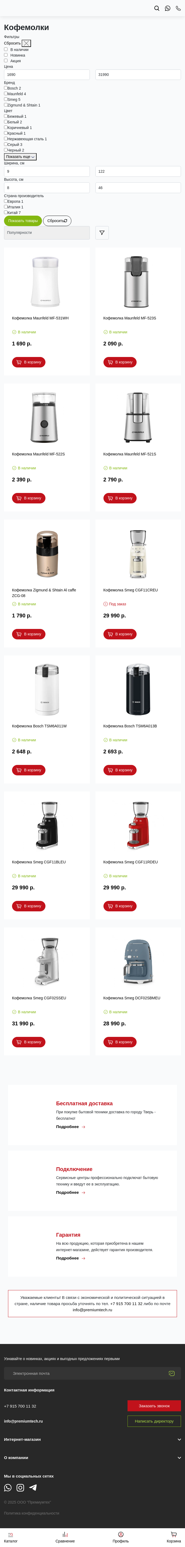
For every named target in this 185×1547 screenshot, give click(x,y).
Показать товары (23, 221)
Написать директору (154, 1421)
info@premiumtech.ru (92, 1309)
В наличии (18, 49)
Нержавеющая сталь (27, 139)
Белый (14, 122)
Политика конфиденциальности (31, 1513)
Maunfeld (16, 94)
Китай (14, 213)
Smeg (13, 99)
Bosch (14, 88)
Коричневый (19, 128)
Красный (16, 133)
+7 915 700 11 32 (127, 1303)
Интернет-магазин (22, 1439)
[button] (92, 1457)
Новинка (16, 55)
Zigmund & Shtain (23, 105)
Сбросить (13, 43)
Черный (15, 150)
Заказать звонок (154, 1406)
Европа (15, 201)
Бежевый (16, 116)
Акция (14, 61)
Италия (15, 207)
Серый (14, 144)
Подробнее (71, 1126)
